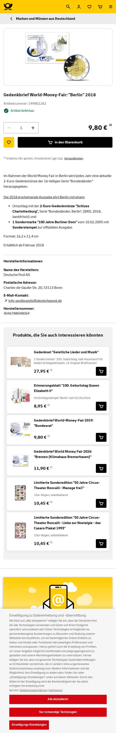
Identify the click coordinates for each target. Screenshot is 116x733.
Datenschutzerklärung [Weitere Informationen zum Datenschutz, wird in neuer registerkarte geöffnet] (33, 694)
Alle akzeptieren (58, 703)
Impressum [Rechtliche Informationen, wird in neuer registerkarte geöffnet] (55, 694)
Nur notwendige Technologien (58, 716)
